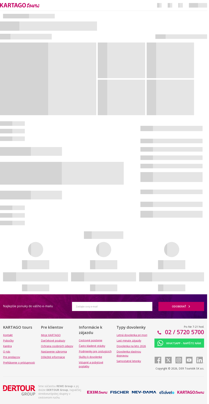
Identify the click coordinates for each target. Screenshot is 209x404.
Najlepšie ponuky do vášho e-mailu (28, 306)
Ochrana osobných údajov (57, 346)
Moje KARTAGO (51, 335)
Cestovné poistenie (90, 340)
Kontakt (8, 335)
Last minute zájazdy (129, 340)
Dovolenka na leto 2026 (131, 346)
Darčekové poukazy (53, 340)
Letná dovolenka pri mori (132, 335)
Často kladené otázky (92, 346)
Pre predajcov (11, 357)
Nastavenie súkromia (54, 351)
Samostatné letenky (129, 361)
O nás (6, 351)
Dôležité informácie (53, 357)
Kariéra (7, 346)
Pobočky (8, 340)
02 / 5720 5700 (184, 332)
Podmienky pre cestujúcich (95, 351)
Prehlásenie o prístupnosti (19, 362)
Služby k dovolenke (90, 357)
